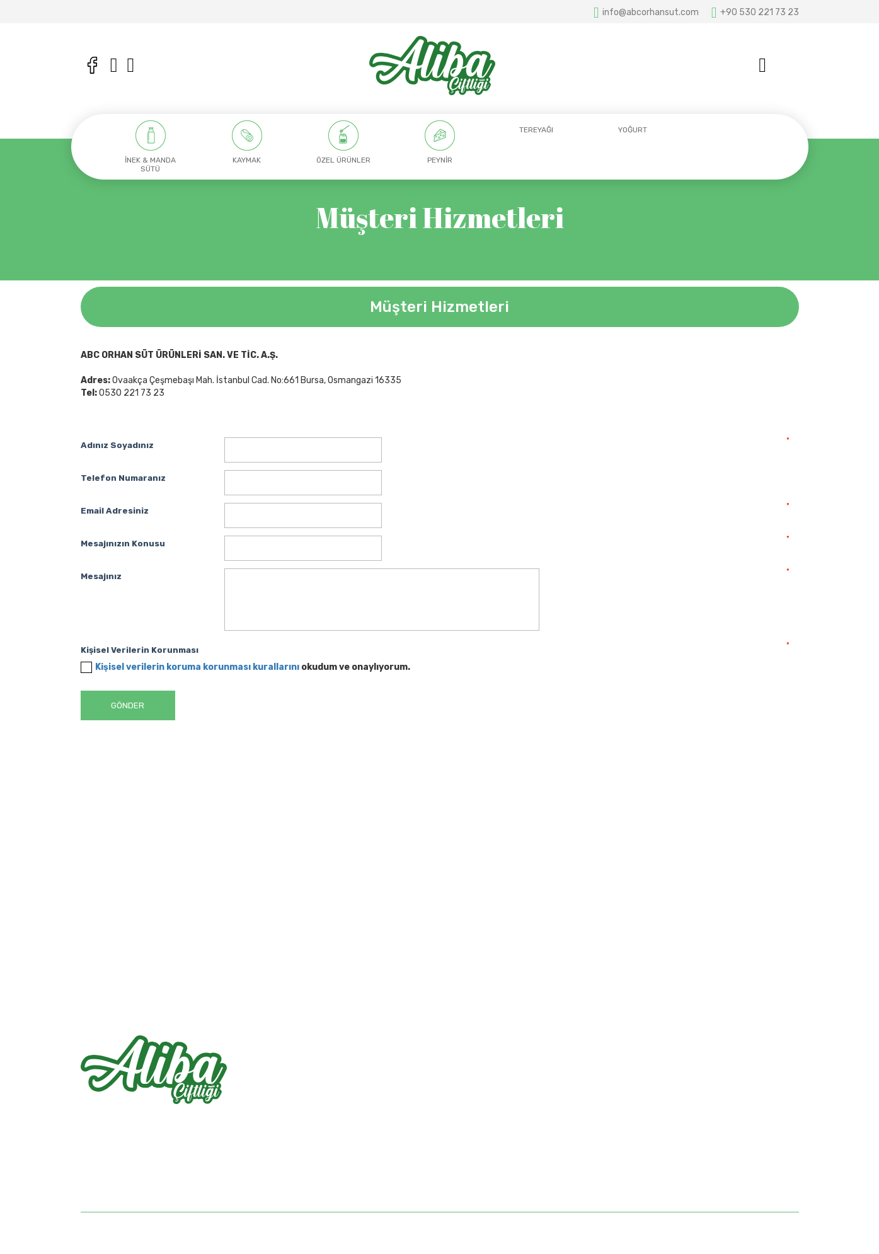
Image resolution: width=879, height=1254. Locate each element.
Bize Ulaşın (471, 1132)
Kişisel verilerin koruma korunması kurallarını (197, 667)
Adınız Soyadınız (117, 445)
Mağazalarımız (478, 1110)
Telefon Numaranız (123, 478)
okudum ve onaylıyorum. (252, 667)
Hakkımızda (472, 1088)
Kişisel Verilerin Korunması (139, 650)
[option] (151, 146)
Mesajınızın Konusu (123, 543)
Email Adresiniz (115, 510)
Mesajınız (101, 576)
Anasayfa (469, 1066)
